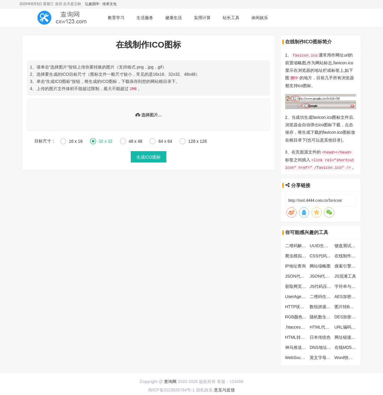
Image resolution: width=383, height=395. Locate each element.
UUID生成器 (321, 244)
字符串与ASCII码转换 (355, 285)
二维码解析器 (297, 244)
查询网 (170, 380)
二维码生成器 (322, 295)
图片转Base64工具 (352, 305)
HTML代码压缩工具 (328, 326)
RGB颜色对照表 (300, 316)
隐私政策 (204, 389)
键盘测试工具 (347, 244)
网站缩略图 (320, 265)
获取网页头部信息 (302, 285)
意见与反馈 (224, 389)
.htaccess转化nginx (303, 326)
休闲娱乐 (259, 17)
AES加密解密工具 (351, 295)
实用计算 (202, 17)
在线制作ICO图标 (351, 255)
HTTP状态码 (297, 305)
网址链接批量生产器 (353, 336)
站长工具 (231, 17)
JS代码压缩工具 (325, 285)
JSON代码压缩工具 (328, 275)
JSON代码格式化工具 (305, 275)
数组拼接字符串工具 (328, 305)
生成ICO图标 (148, 156)
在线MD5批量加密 (352, 346)
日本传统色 (320, 336)
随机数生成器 (322, 316)
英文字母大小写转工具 (331, 356)
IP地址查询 (295, 265)
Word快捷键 (346, 356)
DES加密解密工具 (351, 316)
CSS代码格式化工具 (329, 255)
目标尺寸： (44, 140)
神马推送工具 (297, 346)
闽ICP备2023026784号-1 (171, 389)
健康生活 (173, 17)
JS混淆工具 (345, 275)
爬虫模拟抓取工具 (302, 255)
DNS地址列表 (322, 346)
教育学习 (116, 17)
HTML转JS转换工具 (303, 336)
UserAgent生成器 (301, 295)
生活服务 (144, 17)
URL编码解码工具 (351, 326)
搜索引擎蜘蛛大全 (351, 265)
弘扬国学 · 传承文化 (101, 4)
